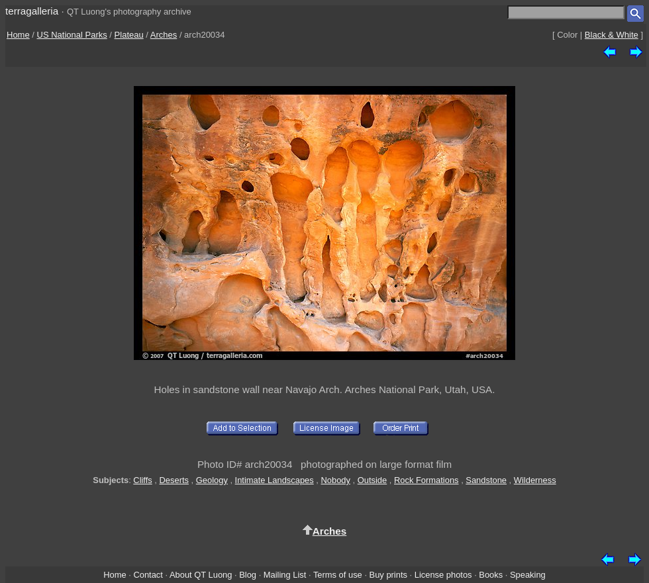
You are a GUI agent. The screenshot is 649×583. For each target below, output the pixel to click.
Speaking (528, 575)
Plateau (129, 35)
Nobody (335, 480)
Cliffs (142, 480)
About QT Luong (201, 575)
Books (491, 575)
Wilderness (535, 480)
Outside (372, 480)
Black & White (611, 35)
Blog (247, 575)
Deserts (174, 480)
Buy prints (388, 575)
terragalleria (31, 11)
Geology (212, 480)
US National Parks (72, 35)
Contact (147, 575)
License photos (443, 575)
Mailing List (285, 575)
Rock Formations (426, 480)
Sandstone (486, 480)
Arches (163, 35)
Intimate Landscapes (274, 480)
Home (18, 35)
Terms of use (337, 575)
